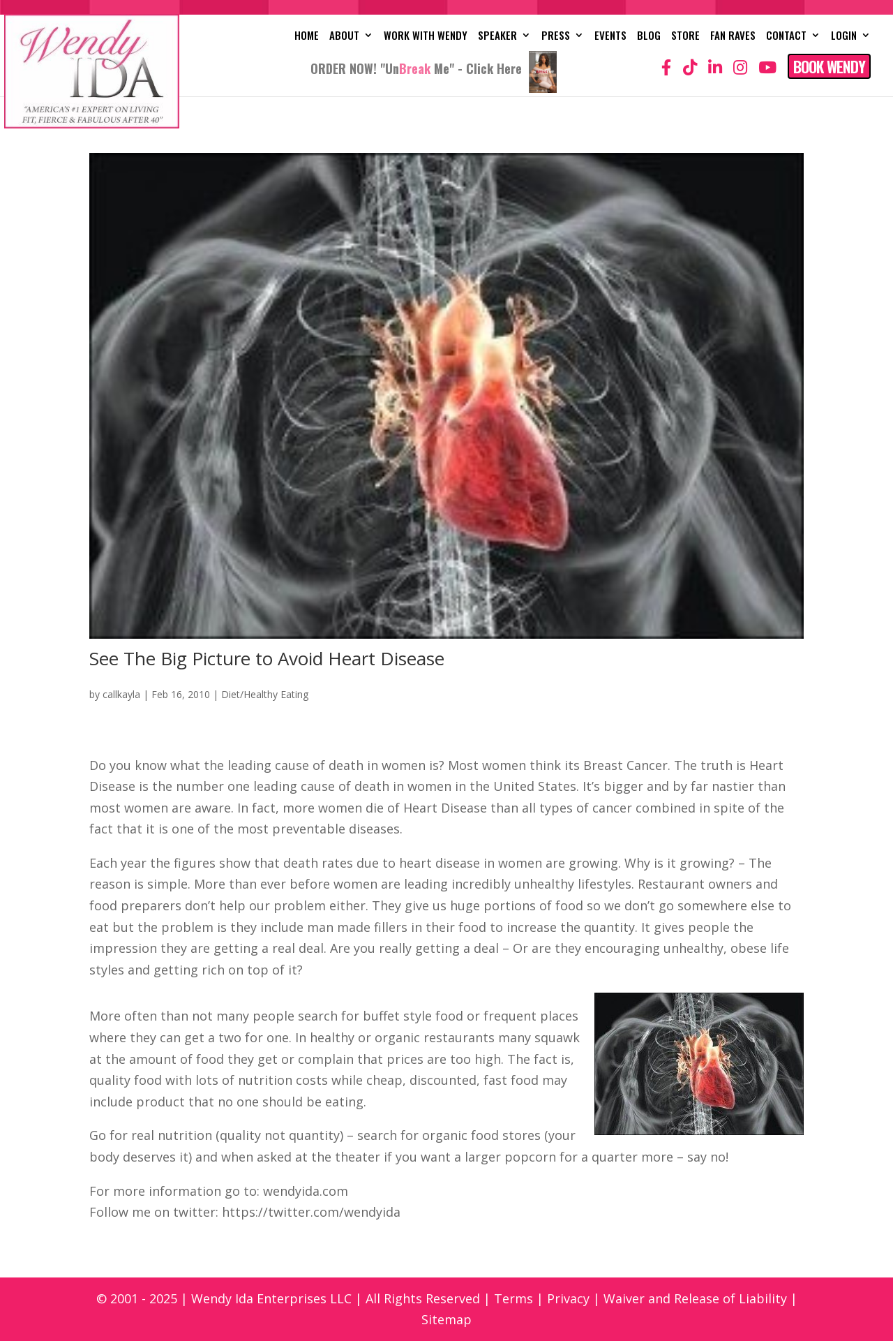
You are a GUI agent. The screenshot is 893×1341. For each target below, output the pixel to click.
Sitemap (446, 1319)
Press (555, 36)
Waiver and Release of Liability (695, 1298)
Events (610, 36)
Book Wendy (829, 66)
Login (844, 36)
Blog (649, 36)
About (344, 36)
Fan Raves (733, 36)
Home (306, 36)
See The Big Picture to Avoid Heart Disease (266, 658)
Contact (786, 36)
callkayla (121, 694)
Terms (513, 1298)
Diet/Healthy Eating (264, 694)
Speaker (497, 36)
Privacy (568, 1298)
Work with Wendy (425, 36)
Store (685, 36)
